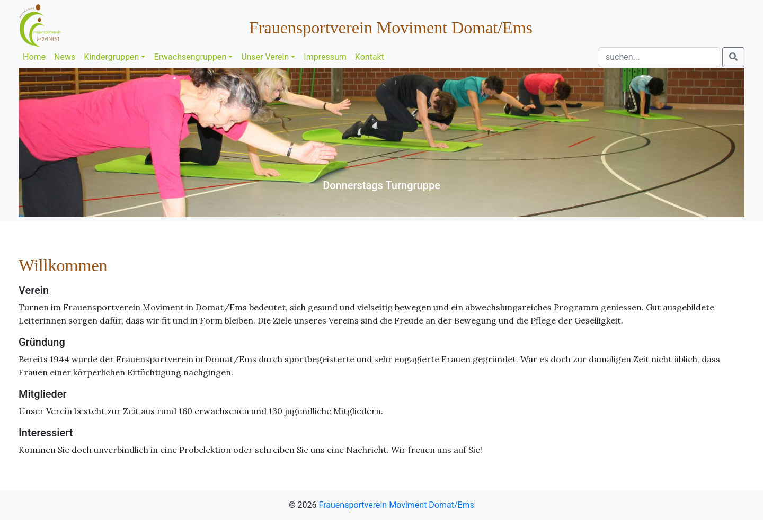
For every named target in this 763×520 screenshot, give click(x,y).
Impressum (325, 57)
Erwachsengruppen (190, 57)
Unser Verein (265, 57)
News (64, 57)
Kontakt (369, 57)
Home (34, 57)
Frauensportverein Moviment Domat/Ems (396, 505)
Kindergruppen (111, 57)
